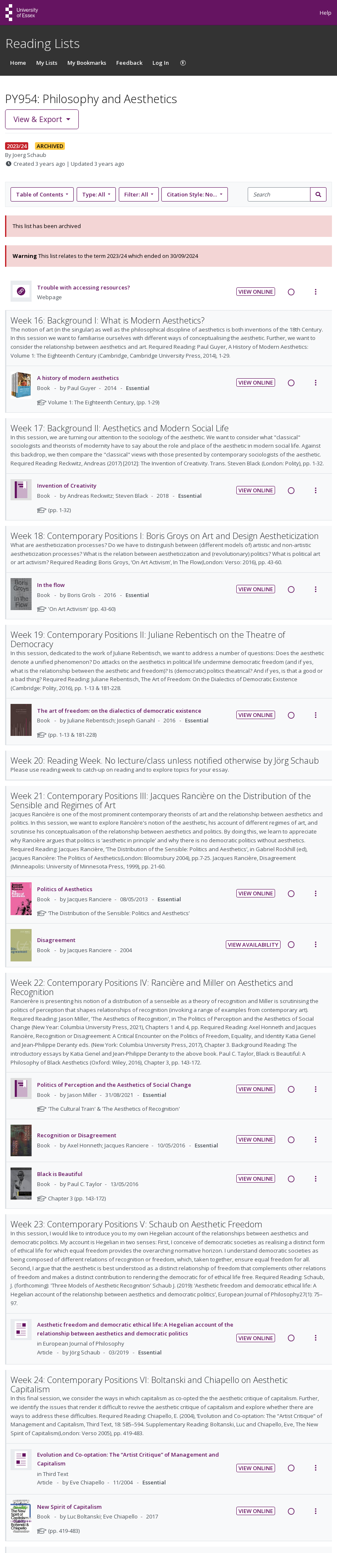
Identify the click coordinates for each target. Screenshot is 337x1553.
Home (18, 62)
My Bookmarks (86, 62)
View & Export (38, 119)
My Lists (46, 62)
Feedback (129, 62)
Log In (160, 62)
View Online (255, 291)
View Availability (253, 944)
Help (326, 12)
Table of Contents (40, 194)
